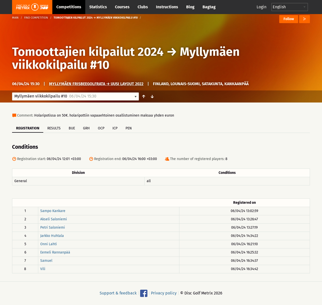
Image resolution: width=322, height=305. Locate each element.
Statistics (98, 7)
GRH (86, 128)
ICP (114, 128)
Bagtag (209, 7)
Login (261, 7)
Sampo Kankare (52, 211)
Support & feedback (118, 293)
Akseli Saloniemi (53, 219)
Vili (42, 269)
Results (54, 128)
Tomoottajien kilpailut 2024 (88, 51)
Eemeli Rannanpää (55, 252)
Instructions (167, 7)
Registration (27, 128)
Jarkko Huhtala (52, 236)
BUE (72, 128)
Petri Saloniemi (52, 227)
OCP (101, 128)
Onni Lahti (48, 244)
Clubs (143, 7)
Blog (190, 7)
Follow (289, 19)
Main (15, 17)
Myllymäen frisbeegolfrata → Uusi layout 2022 (96, 83)
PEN (129, 128)
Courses (122, 7)
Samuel (46, 261)
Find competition (36, 17)
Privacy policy (164, 293)
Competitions (68, 7)
